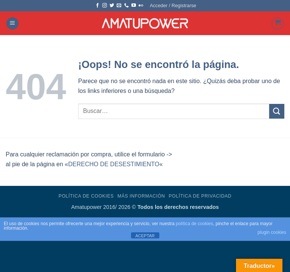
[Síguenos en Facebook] (97, 5)
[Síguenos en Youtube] (133, 5)
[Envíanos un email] (119, 5)
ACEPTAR (144, 235)
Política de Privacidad (200, 196)
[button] (173, 5)
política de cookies (194, 223)
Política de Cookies (86, 196)
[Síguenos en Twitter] (112, 5)
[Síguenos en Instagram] (104, 5)
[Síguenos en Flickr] (141, 5)
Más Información (141, 196)
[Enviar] (276, 111)
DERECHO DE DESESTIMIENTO (113, 164)
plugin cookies (272, 232)
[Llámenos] (126, 5)
